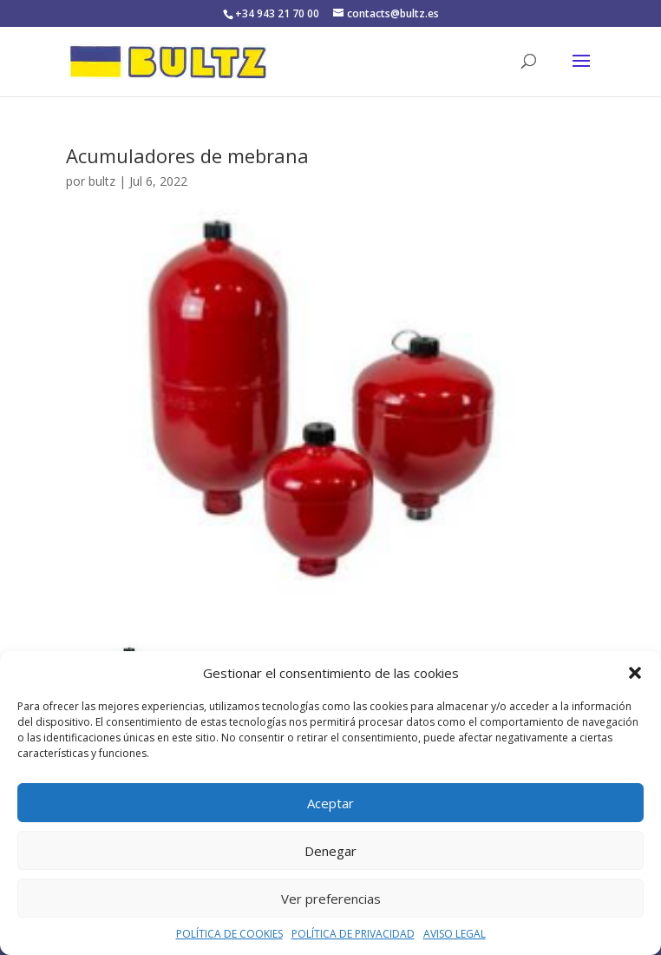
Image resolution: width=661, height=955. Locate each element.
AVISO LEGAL (454, 933)
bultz (101, 181)
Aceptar (330, 803)
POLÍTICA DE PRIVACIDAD (353, 933)
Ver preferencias (331, 898)
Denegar (330, 851)
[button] (635, 673)
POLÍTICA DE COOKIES (229, 933)
